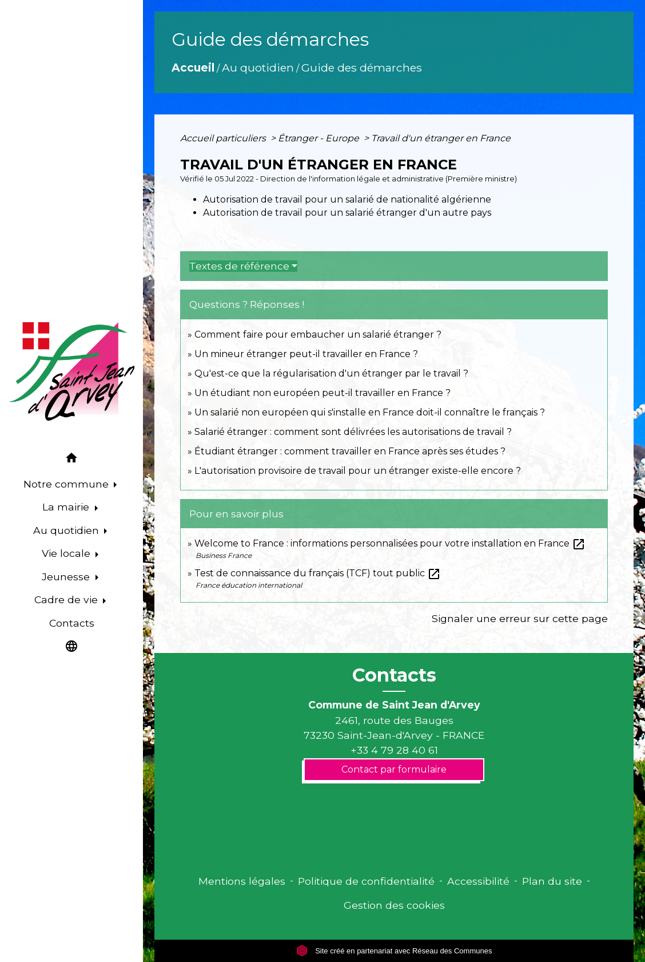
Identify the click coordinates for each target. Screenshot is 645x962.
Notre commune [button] (67, 484)
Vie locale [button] (67, 553)
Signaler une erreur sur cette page (520, 618)
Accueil (193, 67)
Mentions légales (241, 881)
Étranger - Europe (319, 138)
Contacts (394, 675)
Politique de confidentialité (366, 881)
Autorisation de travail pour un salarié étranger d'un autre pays (347, 212)
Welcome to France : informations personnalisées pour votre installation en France (390, 543)
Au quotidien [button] (67, 530)
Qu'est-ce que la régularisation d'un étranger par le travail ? (331, 373)
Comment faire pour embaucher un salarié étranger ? (317, 334)
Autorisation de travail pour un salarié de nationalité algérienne (347, 199)
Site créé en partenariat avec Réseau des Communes (394, 951)
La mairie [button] (67, 507)
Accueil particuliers (224, 138)
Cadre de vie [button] (67, 599)
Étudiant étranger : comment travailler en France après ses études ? (349, 451)
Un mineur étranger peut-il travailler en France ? (306, 354)
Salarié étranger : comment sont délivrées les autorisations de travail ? (353, 431)
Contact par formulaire (394, 769)
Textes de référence (239, 266)
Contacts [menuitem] (71, 623)
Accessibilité (478, 881)
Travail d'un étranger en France (441, 138)
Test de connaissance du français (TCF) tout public (317, 573)
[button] (71, 459)
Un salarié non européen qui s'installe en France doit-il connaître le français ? (369, 412)
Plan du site (552, 881)
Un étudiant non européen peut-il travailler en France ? (322, 392)
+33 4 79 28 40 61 (394, 750)
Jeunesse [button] (67, 577)
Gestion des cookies (394, 905)
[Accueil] (71, 371)
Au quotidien (258, 67)
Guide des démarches (361, 67)
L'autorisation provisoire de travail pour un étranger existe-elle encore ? (357, 470)
